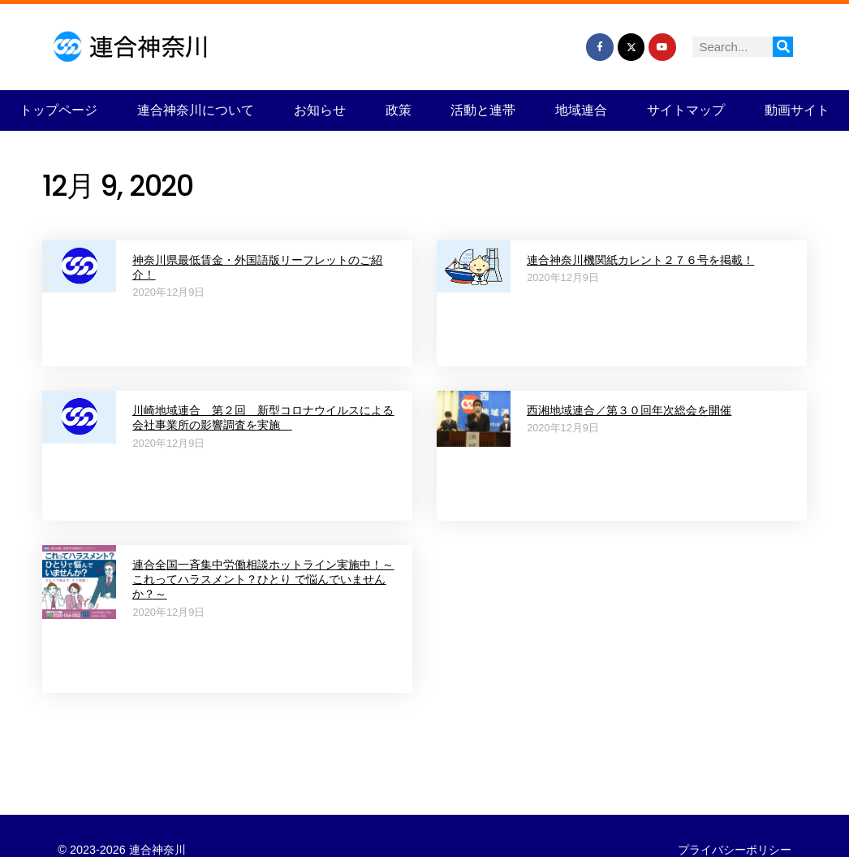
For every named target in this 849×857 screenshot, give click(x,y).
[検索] (783, 47)
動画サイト (797, 110)
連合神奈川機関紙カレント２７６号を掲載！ (640, 259)
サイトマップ (686, 110)
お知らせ (320, 110)
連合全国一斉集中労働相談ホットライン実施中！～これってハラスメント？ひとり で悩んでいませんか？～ (263, 579)
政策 (399, 110)
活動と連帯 (482, 110)
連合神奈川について (195, 110)
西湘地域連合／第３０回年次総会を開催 (629, 410)
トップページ (58, 110)
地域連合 (581, 110)
